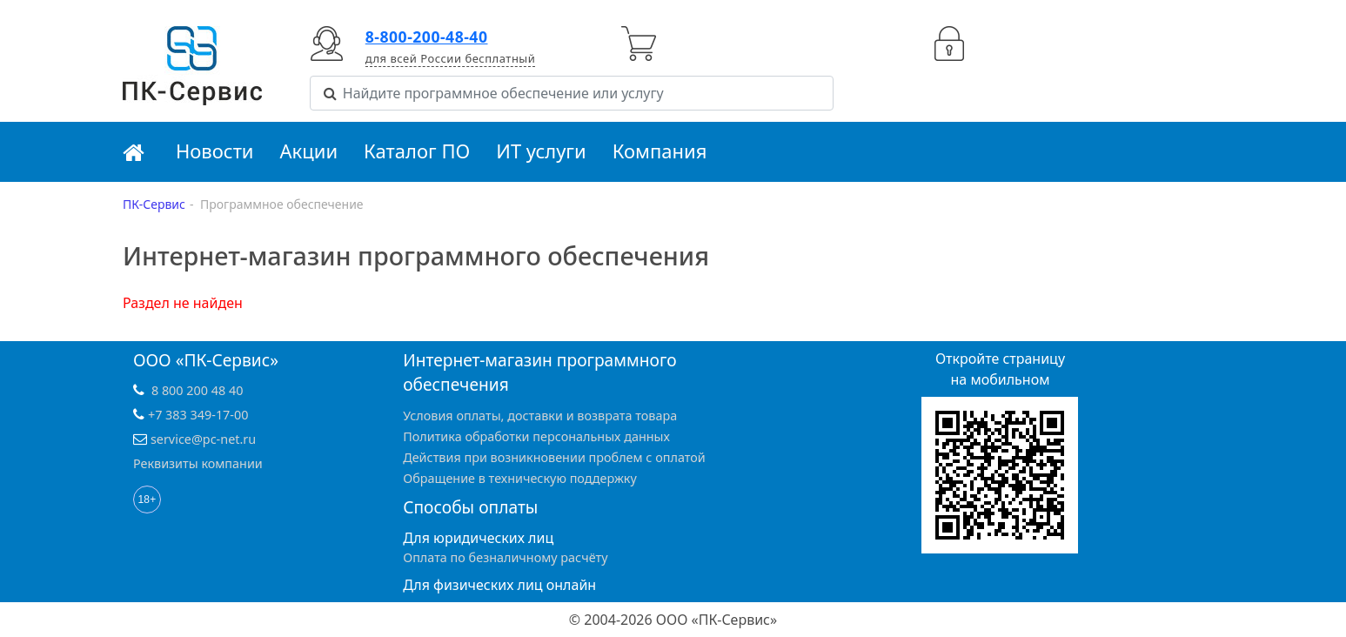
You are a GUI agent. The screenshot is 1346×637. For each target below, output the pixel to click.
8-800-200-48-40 (426, 36)
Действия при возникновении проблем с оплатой (554, 457)
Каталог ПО (417, 150)
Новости (215, 150)
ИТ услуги (541, 150)
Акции (309, 150)
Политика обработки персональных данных (536, 436)
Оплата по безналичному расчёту (505, 557)
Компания (660, 150)
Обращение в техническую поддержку (520, 478)
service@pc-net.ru (203, 439)
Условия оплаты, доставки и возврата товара (540, 415)
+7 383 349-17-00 (198, 414)
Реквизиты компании (198, 463)
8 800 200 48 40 (197, 390)
